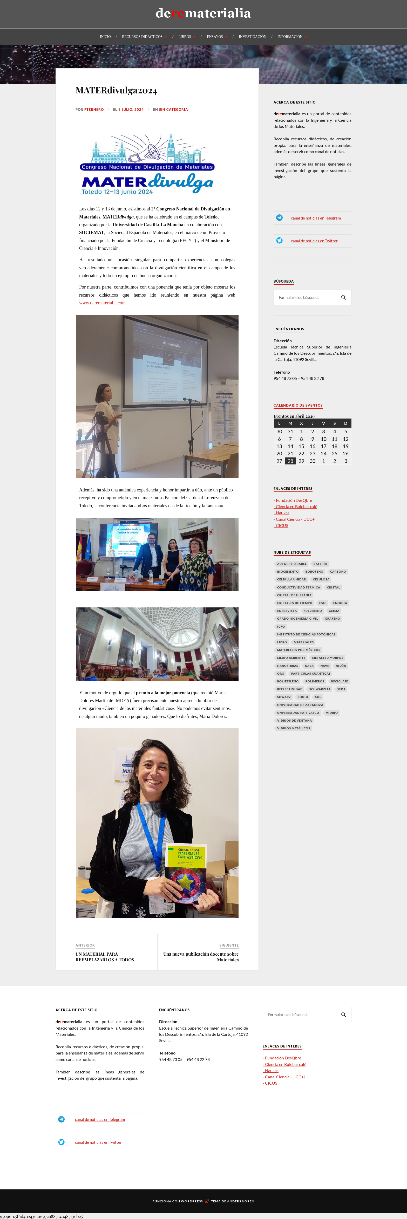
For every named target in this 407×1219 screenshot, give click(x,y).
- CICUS (281, 525)
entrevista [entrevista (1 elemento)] (287, 610)
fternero (94, 109)
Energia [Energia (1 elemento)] (340, 603)
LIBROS (185, 37)
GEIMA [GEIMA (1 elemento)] (334, 610)
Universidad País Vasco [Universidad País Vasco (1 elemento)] (298, 712)
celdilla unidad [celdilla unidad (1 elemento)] (291, 579)
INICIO (105, 37)
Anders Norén (240, 1201)
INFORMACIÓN (289, 37)
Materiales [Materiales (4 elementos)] (304, 642)
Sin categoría (173, 109)
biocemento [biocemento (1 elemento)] (288, 571)
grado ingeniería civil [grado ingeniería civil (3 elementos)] (297, 618)
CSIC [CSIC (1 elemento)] (323, 603)
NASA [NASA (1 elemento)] (309, 665)
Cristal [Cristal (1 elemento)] (333, 587)
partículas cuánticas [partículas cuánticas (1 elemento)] (311, 673)
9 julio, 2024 (131, 109)
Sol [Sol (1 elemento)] (318, 696)
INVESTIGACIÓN (252, 37)
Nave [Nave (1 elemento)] (325, 665)
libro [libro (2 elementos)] (282, 642)
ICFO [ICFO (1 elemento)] (281, 626)
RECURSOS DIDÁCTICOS (142, 37)
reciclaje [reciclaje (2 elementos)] (339, 681)
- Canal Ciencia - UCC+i (295, 519)
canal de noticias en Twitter (314, 241)
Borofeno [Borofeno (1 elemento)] (314, 571)
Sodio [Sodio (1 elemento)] (303, 696)
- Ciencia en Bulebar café (295, 506)
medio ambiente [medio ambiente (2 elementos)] (291, 657)
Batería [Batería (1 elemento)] (320, 563)
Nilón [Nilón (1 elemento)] (341, 665)
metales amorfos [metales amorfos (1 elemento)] (327, 657)
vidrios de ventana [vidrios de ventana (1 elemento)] (294, 720)
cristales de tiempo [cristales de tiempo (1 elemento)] (295, 603)
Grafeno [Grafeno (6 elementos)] (332, 618)
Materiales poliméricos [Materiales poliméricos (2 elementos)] (298, 650)
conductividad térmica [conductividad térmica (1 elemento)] (298, 587)
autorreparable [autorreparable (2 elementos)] (292, 563)
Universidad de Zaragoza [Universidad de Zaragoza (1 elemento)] (300, 705)
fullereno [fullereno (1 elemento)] (313, 610)
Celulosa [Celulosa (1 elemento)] (321, 579)
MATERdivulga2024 (116, 90)
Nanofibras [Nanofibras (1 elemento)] (287, 665)
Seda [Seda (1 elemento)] (341, 689)
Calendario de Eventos (298, 405)
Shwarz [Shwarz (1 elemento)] (284, 696)
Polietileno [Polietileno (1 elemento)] (288, 681)
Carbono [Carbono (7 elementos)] (338, 571)
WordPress (192, 1201)
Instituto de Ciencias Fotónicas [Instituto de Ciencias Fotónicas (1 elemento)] (306, 634)
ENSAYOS (215, 37)
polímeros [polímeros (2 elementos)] (315, 681)
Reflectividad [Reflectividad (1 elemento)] (290, 689)
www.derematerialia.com (102, 302)
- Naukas (281, 512)
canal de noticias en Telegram (316, 218)
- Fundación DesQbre (293, 500)
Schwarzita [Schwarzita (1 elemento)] (320, 689)
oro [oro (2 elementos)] (280, 673)
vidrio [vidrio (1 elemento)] (332, 712)
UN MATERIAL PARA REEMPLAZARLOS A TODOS (105, 956)
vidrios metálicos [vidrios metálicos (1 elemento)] (293, 728)
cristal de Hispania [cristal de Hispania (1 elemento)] (294, 595)
